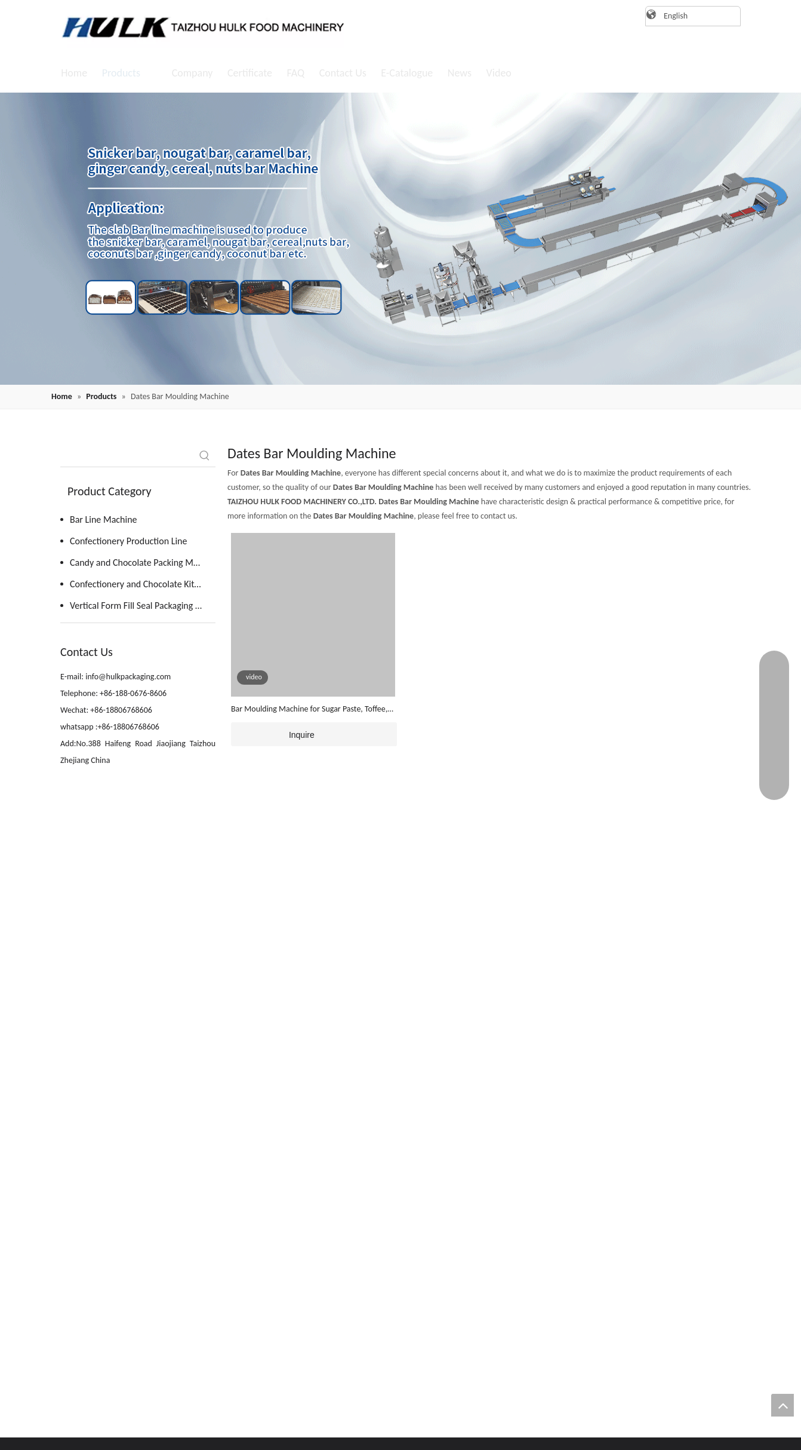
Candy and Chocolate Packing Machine (142, 562)
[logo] (197, 27)
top (782, 1405)
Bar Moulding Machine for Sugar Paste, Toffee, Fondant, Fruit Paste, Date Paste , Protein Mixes (311, 710)
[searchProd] (127, 456)
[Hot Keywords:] (204, 456)
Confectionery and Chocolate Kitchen (141, 584)
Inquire (273, 734)
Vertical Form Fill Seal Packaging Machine (142, 605)
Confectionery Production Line (128, 541)
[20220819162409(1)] (400, 239)
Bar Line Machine (103, 519)
